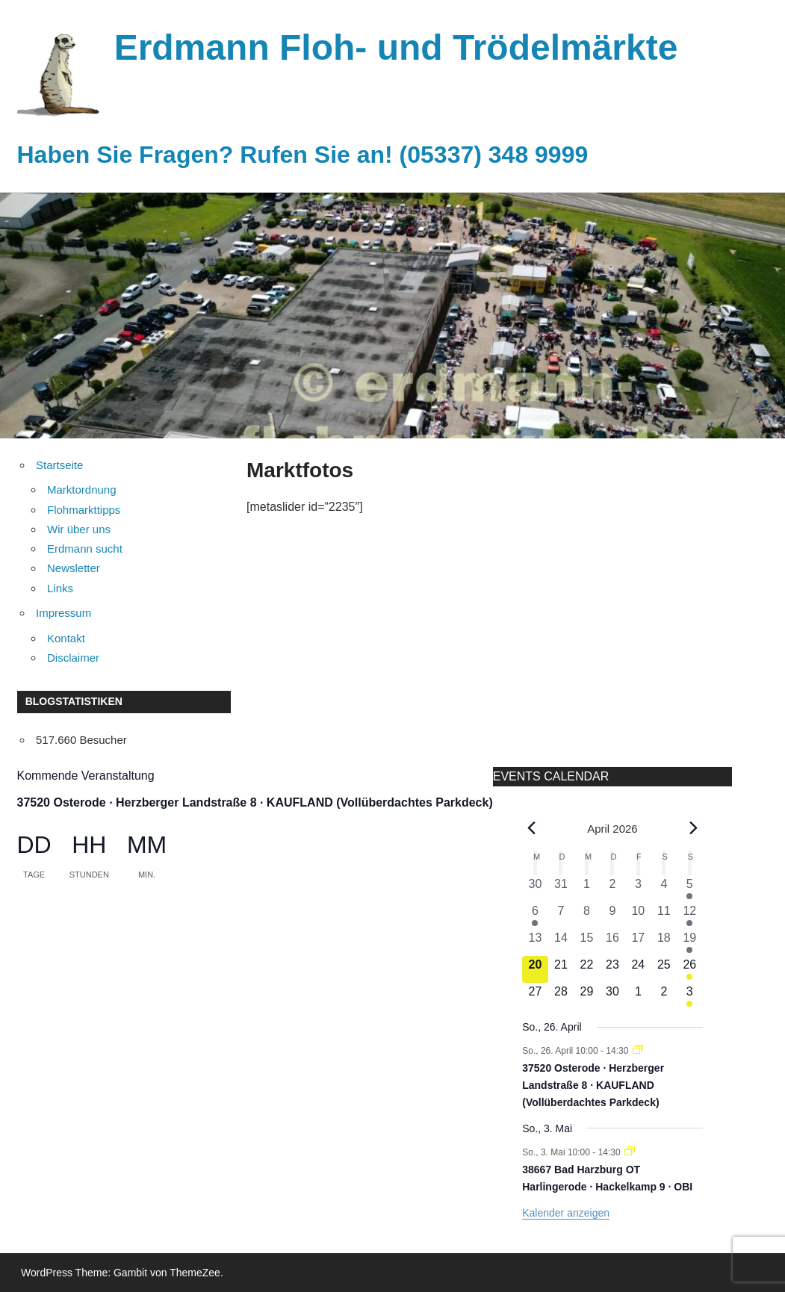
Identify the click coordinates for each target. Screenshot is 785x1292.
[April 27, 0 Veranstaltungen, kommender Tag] (534, 996)
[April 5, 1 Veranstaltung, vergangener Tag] (689, 888)
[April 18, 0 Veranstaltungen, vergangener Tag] (664, 942)
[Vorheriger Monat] (531, 828)
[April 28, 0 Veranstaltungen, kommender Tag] (561, 996)
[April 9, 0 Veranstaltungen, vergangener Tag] (612, 915)
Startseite (59, 465)
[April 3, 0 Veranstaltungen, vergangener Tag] (638, 888)
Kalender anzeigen (565, 1213)
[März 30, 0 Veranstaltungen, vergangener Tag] (534, 888)
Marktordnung (82, 489)
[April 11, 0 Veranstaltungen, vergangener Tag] (664, 915)
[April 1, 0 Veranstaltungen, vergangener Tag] (586, 888)
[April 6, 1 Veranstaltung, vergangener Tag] (534, 915)
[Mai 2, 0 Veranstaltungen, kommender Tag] (664, 996)
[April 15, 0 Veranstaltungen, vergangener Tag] (586, 942)
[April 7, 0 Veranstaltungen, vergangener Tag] (561, 915)
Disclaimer (73, 657)
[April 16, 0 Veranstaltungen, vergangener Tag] (612, 942)
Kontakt (66, 638)
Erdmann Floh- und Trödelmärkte (396, 47)
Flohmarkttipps (83, 509)
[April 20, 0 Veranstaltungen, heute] (534, 969)
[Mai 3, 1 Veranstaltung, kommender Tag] (689, 996)
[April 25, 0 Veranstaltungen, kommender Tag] (664, 969)
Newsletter (73, 568)
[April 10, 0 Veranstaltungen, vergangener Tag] (638, 915)
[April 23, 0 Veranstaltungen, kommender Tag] (612, 969)
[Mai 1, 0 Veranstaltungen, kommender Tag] (638, 996)
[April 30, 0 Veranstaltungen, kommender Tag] (612, 996)
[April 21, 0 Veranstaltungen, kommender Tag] (561, 969)
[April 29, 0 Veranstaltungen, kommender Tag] (586, 996)
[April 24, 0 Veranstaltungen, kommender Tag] (638, 969)
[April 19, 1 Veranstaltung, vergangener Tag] (689, 942)
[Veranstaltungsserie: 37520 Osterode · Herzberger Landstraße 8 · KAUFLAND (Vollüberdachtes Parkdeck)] (638, 1051)
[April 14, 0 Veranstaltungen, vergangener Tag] (561, 942)
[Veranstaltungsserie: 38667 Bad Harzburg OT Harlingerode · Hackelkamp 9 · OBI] (629, 1152)
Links (60, 588)
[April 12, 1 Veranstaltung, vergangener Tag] (689, 915)
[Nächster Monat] (694, 828)
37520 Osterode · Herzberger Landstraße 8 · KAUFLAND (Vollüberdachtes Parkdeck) (255, 802)
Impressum (63, 612)
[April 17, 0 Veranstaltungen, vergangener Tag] (638, 942)
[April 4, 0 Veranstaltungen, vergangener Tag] (664, 888)
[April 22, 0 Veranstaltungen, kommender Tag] (586, 969)
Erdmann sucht (84, 548)
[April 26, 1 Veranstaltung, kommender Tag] (689, 969)
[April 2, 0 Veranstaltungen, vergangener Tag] (612, 888)
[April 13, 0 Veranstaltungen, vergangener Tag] (534, 942)
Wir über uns (79, 529)
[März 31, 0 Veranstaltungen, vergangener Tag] (561, 888)
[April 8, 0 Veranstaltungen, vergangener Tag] (586, 915)
